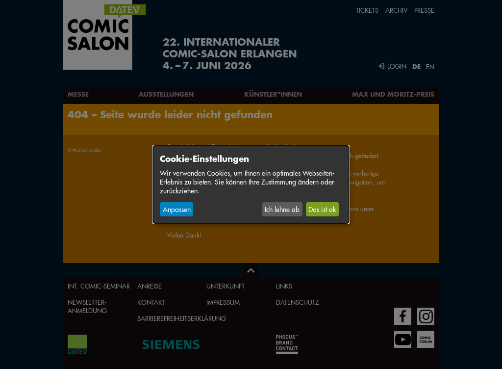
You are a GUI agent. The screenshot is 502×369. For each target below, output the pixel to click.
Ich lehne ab (282, 209)
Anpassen (177, 209)
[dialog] (251, 184)
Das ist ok (322, 209)
